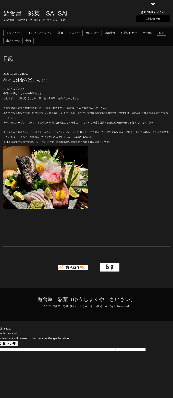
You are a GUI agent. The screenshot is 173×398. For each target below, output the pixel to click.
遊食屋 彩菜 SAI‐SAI (35, 14)
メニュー (74, 34)
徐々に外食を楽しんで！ (26, 81)
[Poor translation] (12, 345)
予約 (28, 41)
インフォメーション (40, 34)
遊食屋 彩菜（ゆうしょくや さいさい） (86, 300)
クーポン (148, 34)
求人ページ (13, 41)
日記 (161, 34)
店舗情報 (109, 34)
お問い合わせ (153, 19)
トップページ (14, 34)
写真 (60, 34)
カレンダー (92, 34)
